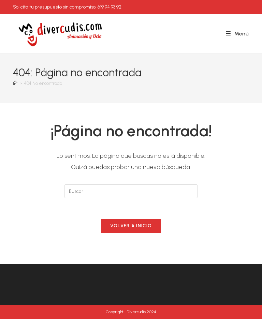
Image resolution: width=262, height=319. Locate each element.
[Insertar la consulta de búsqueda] (131, 191)
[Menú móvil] (237, 33)
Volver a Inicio (131, 225)
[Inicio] (15, 83)
